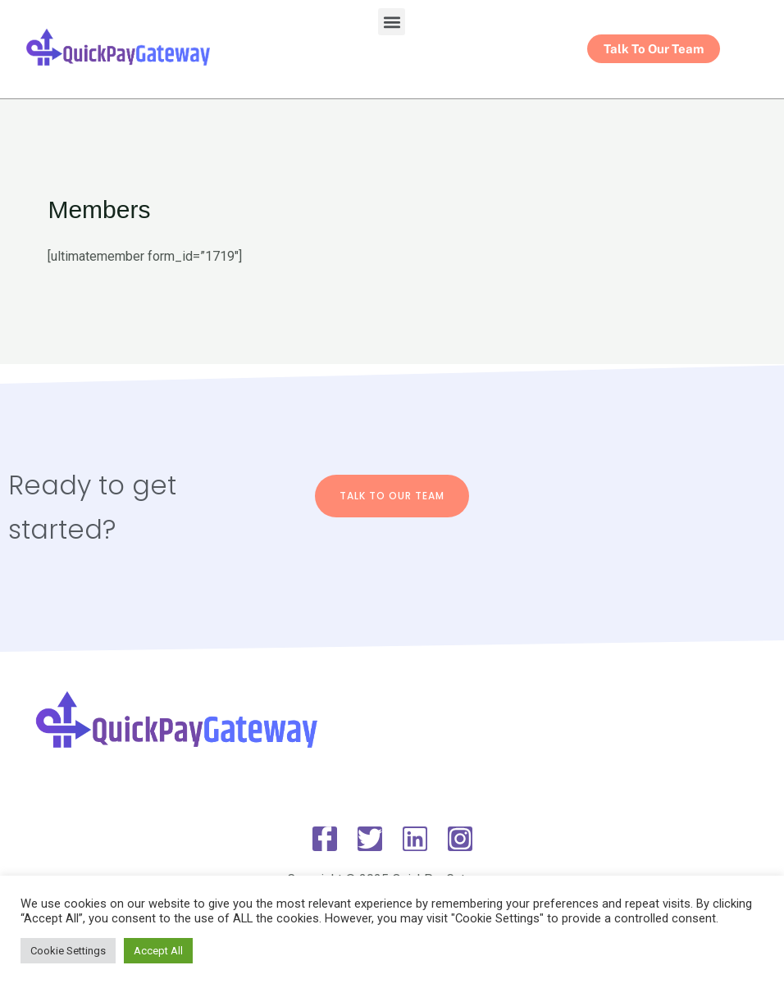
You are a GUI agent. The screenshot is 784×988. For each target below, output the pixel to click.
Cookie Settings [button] (68, 951)
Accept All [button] (158, 951)
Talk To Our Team (392, 496)
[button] (391, 21)
